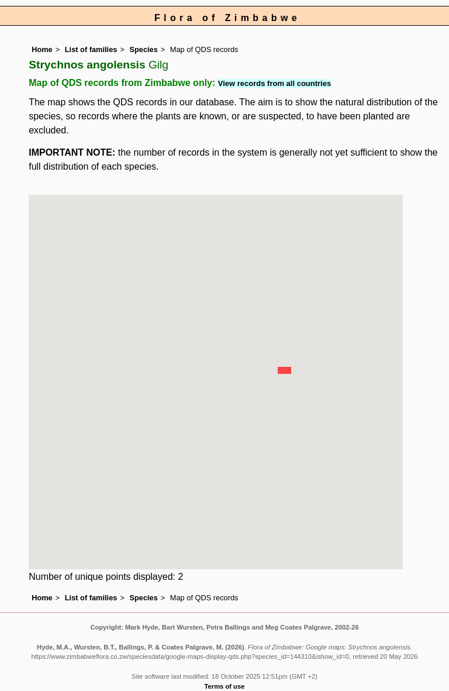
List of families (91, 49)
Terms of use (225, 686)
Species (143, 49)
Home (42, 49)
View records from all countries (274, 83)
